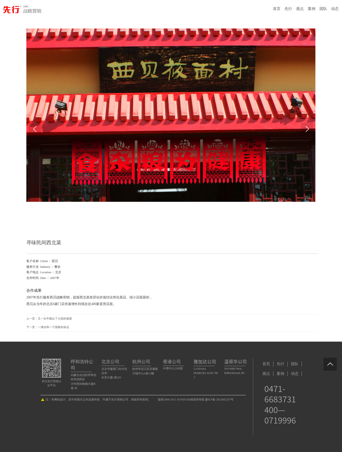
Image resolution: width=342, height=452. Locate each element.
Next (307, 129)
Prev (35, 129)
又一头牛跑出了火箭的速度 (55, 318)
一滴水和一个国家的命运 (53, 327)
